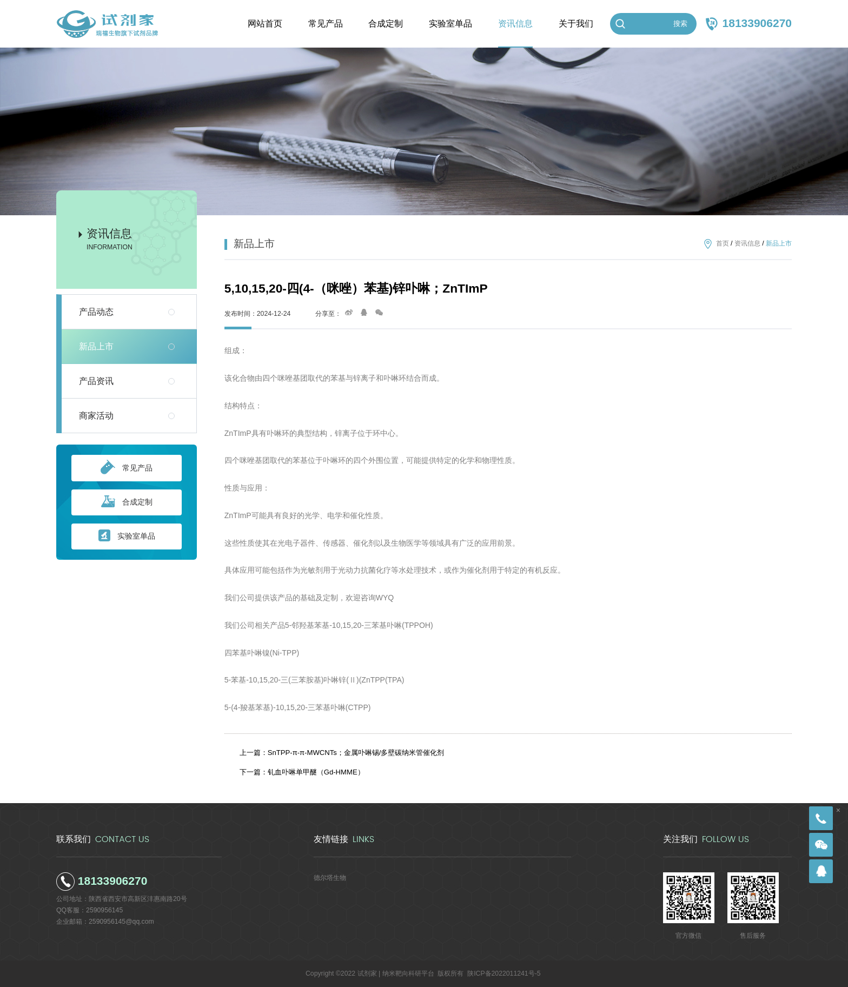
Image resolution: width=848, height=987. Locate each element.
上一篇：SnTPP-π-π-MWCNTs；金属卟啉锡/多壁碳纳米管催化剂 (342, 752)
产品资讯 (96, 381)
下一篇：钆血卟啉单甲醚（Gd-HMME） (302, 772)
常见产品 (127, 468)
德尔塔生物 (330, 878)
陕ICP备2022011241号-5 (503, 973)
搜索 (680, 23)
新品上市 (96, 346)
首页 (722, 243)
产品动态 (96, 311)
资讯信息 (747, 243)
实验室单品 (126, 536)
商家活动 (96, 415)
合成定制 (127, 502)
